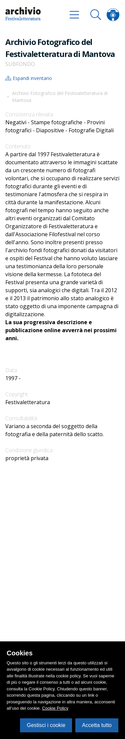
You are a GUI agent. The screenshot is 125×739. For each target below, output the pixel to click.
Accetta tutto (97, 725)
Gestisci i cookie (46, 725)
